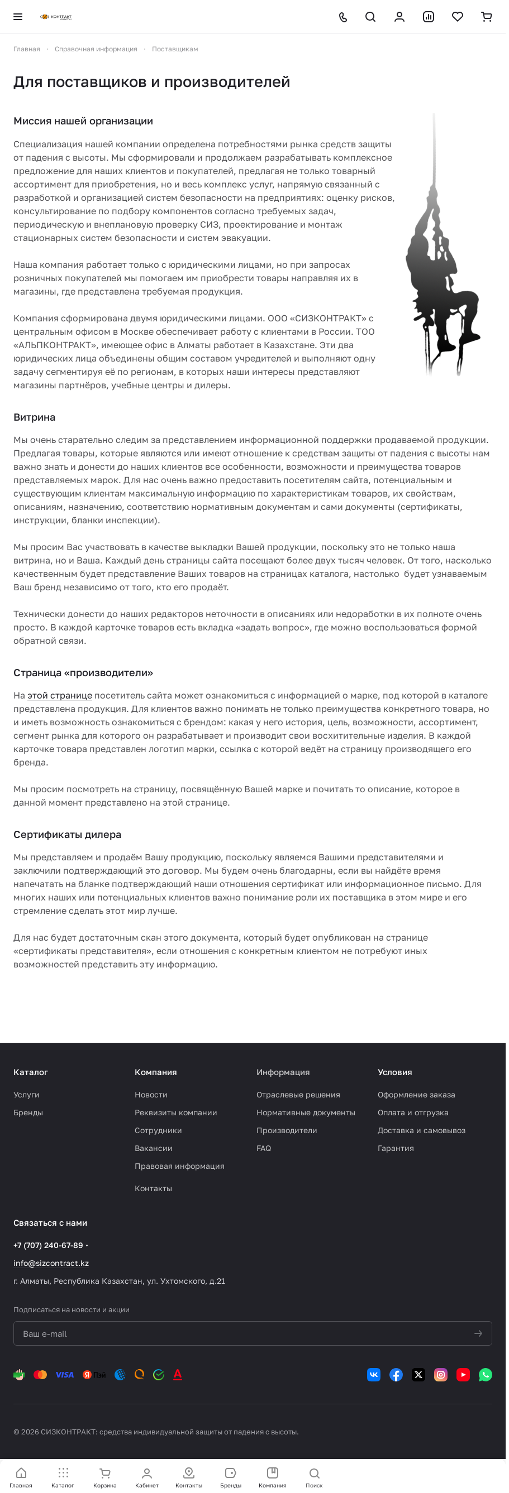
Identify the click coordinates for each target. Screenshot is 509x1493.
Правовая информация (180, 1166)
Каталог (30, 1072)
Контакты (153, 1188)
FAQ (263, 1148)
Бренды (28, 1112)
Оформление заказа (416, 1094)
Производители (286, 1130)
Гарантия (396, 1148)
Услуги (26, 1094)
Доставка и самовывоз (421, 1130)
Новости (151, 1094)
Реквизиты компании (176, 1112)
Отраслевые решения (298, 1094)
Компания (156, 1072)
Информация (283, 1072)
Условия (395, 1072)
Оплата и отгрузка (413, 1112)
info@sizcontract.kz (51, 1263)
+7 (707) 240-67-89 (48, 1245)
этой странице (59, 695)
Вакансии (154, 1148)
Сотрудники (158, 1130)
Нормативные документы (305, 1112)
